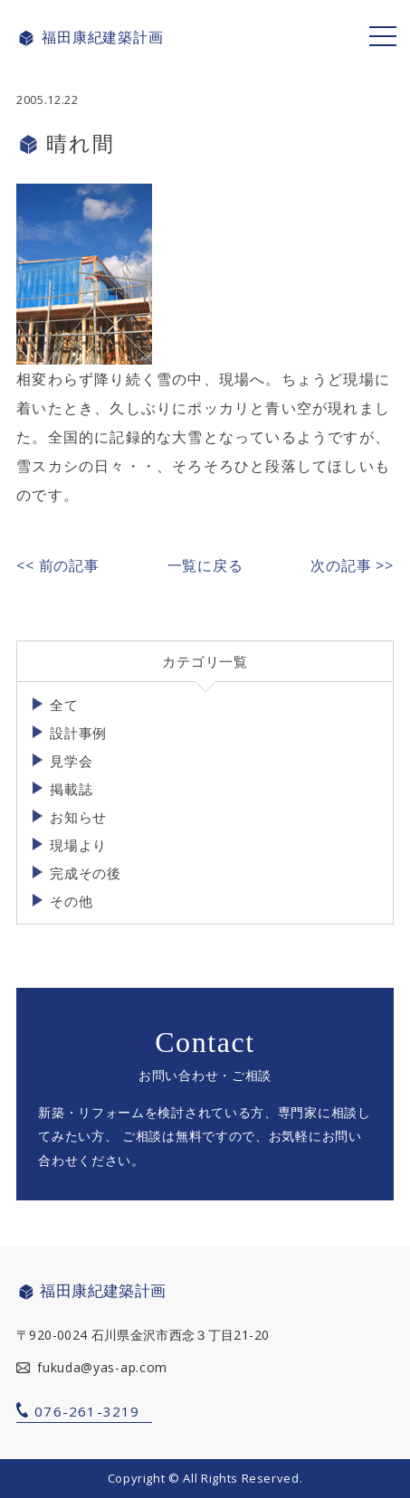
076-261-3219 (86, 1411)
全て (64, 705)
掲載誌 (71, 789)
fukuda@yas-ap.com (102, 1367)
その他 (71, 901)
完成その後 (85, 873)
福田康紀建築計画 (89, 38)
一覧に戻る (205, 565)
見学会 (71, 761)
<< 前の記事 (58, 565)
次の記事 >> (352, 565)
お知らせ (78, 817)
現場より (78, 845)
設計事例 (78, 733)
